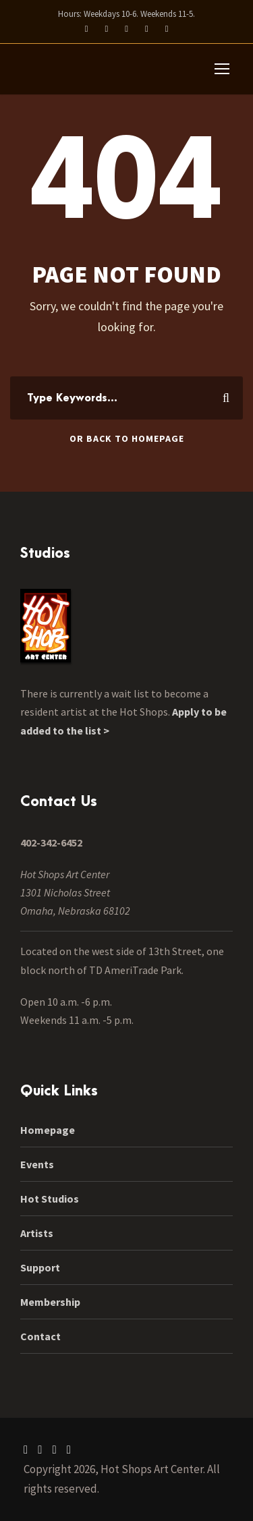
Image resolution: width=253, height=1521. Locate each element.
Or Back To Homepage (126, 438)
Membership (50, 1302)
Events (37, 1164)
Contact (40, 1336)
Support (40, 1267)
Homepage (47, 1130)
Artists (36, 1233)
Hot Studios (49, 1198)
